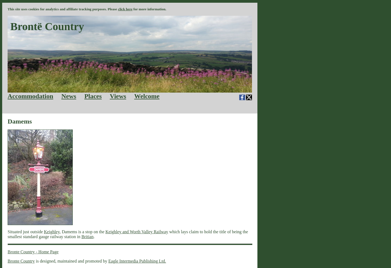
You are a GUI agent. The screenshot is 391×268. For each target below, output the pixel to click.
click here (125, 9)
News (68, 96)
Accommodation (30, 96)
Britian (87, 236)
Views (118, 96)
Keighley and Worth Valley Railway (136, 231)
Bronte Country (21, 261)
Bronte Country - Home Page (33, 252)
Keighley (52, 231)
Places (93, 96)
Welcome (146, 96)
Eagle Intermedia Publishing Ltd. (137, 261)
